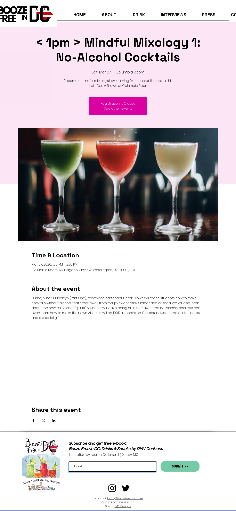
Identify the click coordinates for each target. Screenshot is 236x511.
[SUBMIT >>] (180, 466)
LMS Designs (123, 506)
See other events (118, 108)
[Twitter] (126, 488)
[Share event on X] (44, 420)
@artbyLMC (129, 454)
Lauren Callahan (104, 454)
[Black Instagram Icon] (112, 488)
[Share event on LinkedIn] (54, 420)
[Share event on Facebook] (33, 420)
